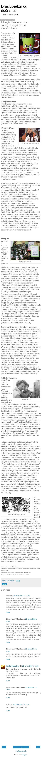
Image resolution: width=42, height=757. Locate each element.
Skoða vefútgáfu (20, 751)
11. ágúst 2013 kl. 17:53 (21, 595)
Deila (4, 584)
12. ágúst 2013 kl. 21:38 (30, 666)
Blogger (24, 755)
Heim (20, 747)
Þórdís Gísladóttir (12, 666)
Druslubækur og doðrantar (14, 8)
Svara (8, 612)
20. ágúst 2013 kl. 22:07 (21, 704)
